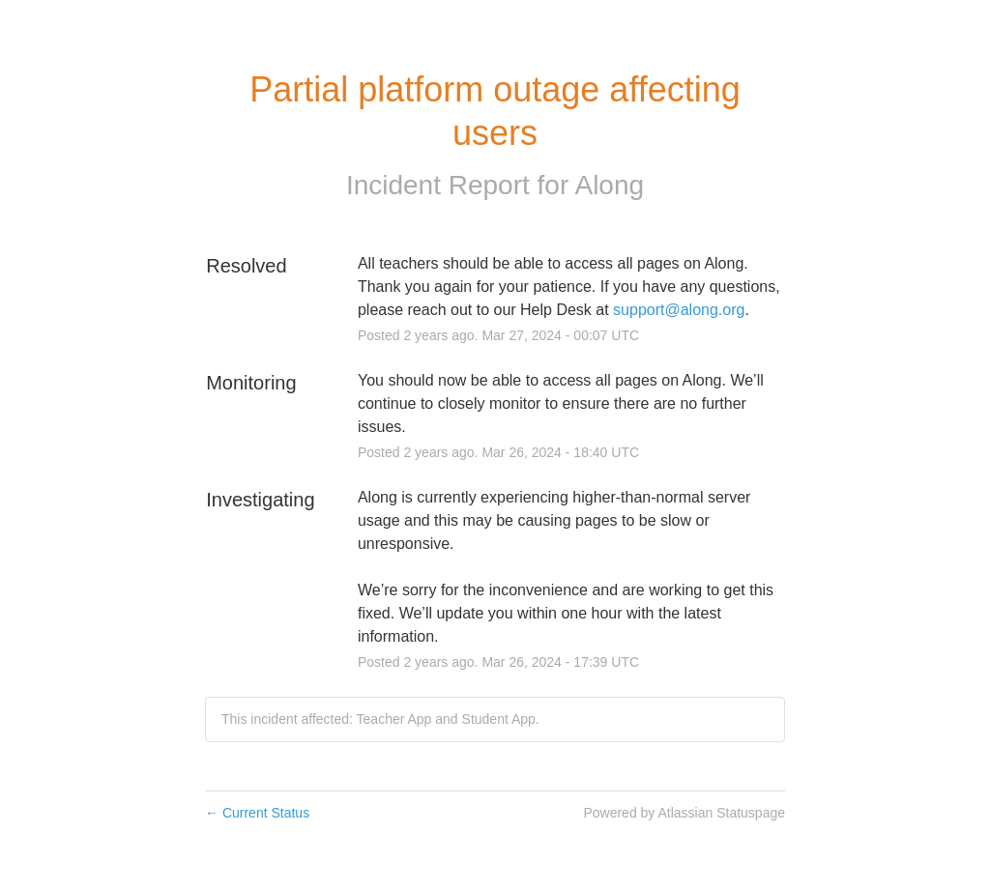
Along (609, 185)
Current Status (257, 812)
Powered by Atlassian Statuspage (684, 812)
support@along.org (678, 310)
